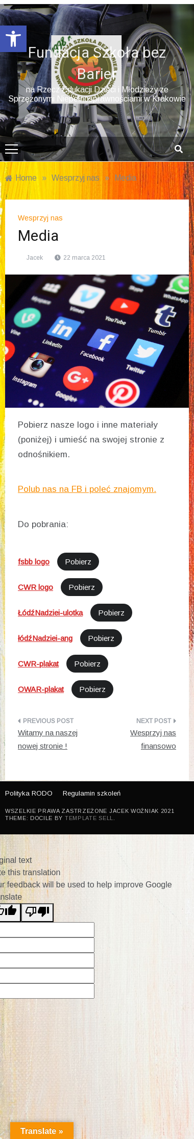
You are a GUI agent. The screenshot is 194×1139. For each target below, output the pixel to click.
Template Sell (89, 818)
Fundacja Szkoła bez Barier (97, 63)
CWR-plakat (38, 663)
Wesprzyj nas (40, 218)
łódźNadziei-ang (45, 638)
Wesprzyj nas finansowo (153, 739)
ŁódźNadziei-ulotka (50, 612)
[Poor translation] (37, 912)
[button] (13, 39)
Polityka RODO (29, 793)
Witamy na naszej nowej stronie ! (48, 739)
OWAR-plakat (41, 689)
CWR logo (35, 587)
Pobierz (78, 561)
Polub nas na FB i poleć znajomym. (87, 489)
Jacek (35, 257)
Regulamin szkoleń (91, 793)
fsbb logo (34, 561)
